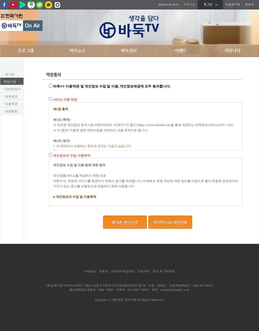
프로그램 (26, 50)
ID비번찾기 (13, 89)
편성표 (249, 4)
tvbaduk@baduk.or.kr (174, 290)
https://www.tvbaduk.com (154, 125)
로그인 (10, 74)
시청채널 (90, 271)
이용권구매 (232, 4)
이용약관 (11, 103)
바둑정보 (129, 50)
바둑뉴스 (78, 50)
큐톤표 (103, 271)
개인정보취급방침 (122, 271)
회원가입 (9, 81)
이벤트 (181, 50)
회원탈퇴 (11, 111)
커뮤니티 (233, 50)
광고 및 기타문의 (164, 271)
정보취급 (11, 96)
